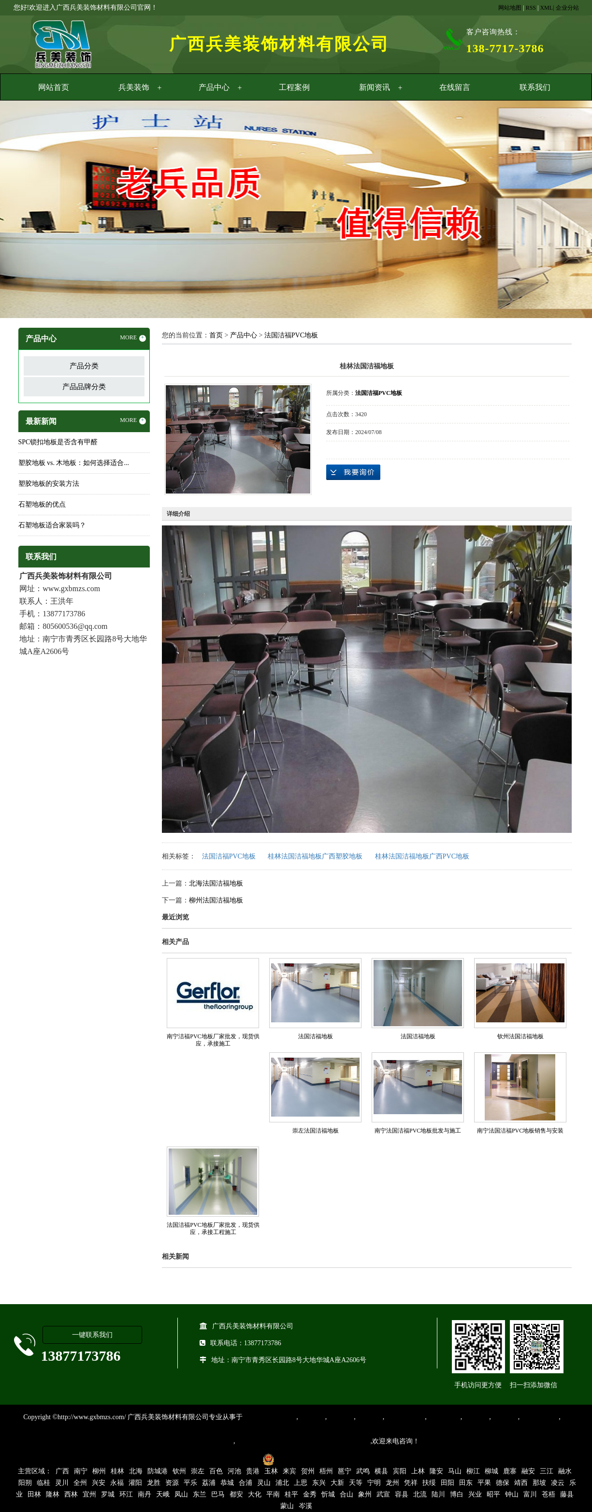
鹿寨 (510, 1471)
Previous (31, 211)
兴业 (475, 1494)
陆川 (438, 1494)
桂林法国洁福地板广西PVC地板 (422, 856)
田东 (466, 1482)
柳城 (491, 1471)
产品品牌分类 (84, 387)
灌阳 (135, 1482)
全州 (80, 1482)
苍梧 (548, 1494)
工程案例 (294, 87)
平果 (484, 1482)
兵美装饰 (133, 87)
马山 (455, 1471)
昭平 (493, 1494)
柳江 (473, 1471)
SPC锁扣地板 (539, 1417)
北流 (420, 1494)
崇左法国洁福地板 (315, 1130)
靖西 (521, 1482)
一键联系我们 (92, 1334)
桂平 (291, 1494)
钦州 (179, 1471)
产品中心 (214, 87)
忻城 (328, 1494)
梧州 (326, 1471)
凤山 (181, 1494)
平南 (273, 1494)
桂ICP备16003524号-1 (224, 1459)
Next (561, 211)
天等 (355, 1482)
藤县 (567, 1494)
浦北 (282, 1482)
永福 (117, 1482)
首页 (216, 335)
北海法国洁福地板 (216, 883)
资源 (172, 1482)
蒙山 (287, 1506)
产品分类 (84, 366)
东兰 (199, 1494)
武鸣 (363, 1471)
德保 (502, 1482)
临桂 (43, 1482)
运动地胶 (369, 1417)
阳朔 (25, 1482)
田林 (34, 1494)
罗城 (108, 1494)
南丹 (144, 1494)
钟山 (512, 1494)
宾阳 (399, 1471)
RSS (531, 7)
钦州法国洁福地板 (520, 1036)
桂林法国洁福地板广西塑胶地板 (315, 856)
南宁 (80, 1471)
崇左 (197, 1471)
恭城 (227, 1482)
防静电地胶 (444, 1417)
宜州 (89, 1494)
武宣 (383, 1494)
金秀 (310, 1494)
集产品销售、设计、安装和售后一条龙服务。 (303, 1441)
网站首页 (53, 87)
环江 (126, 1494)
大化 (254, 1494)
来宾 (289, 1471)
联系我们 (535, 87)
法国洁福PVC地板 (291, 335)
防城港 (157, 1471)
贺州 (308, 1471)
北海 (136, 1471)
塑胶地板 (311, 1417)
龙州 (392, 1482)
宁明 (374, 1482)
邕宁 (344, 1471)
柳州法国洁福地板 (216, 900)
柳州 (99, 1471)
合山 (346, 1494)
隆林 (52, 1494)
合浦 (245, 1482)
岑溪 (305, 1506)
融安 (528, 1471)
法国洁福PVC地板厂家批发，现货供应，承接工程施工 (213, 1228)
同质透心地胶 (404, 1417)
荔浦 (209, 1482)
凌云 (557, 1482)
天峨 (163, 1494)
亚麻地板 (475, 1417)
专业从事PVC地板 (269, 1417)
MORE (133, 338)
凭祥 (411, 1482)
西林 (71, 1494)
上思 (300, 1482)
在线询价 (353, 472)
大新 (337, 1482)
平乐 (190, 1482)
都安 (236, 1494)
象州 (365, 1494)
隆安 (436, 1471)
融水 (565, 1471)
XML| (547, 7)
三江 (546, 1471)
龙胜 (153, 1482)
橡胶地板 (340, 1417)
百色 (216, 1471)
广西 (62, 1471)
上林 (418, 1471)
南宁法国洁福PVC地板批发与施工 (418, 1130)
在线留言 (454, 87)
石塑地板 (504, 1417)
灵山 (264, 1482)
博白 (456, 1494)
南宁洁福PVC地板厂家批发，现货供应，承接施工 (213, 1040)
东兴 (319, 1482)
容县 (401, 1494)
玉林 (271, 1471)
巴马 (218, 1494)
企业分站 (567, 7)
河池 (234, 1471)
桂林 (117, 1471)
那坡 (539, 1482)
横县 (381, 1471)
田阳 (447, 1482)
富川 (530, 1494)
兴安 (98, 1482)
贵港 (253, 1471)
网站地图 (509, 7)
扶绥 (429, 1482)
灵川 (62, 1482)
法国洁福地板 (315, 1036)
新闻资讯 (374, 87)
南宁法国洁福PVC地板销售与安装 (520, 1130)
